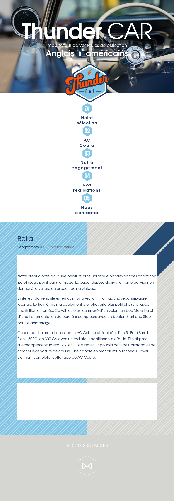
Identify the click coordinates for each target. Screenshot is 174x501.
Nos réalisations (62, 246)
